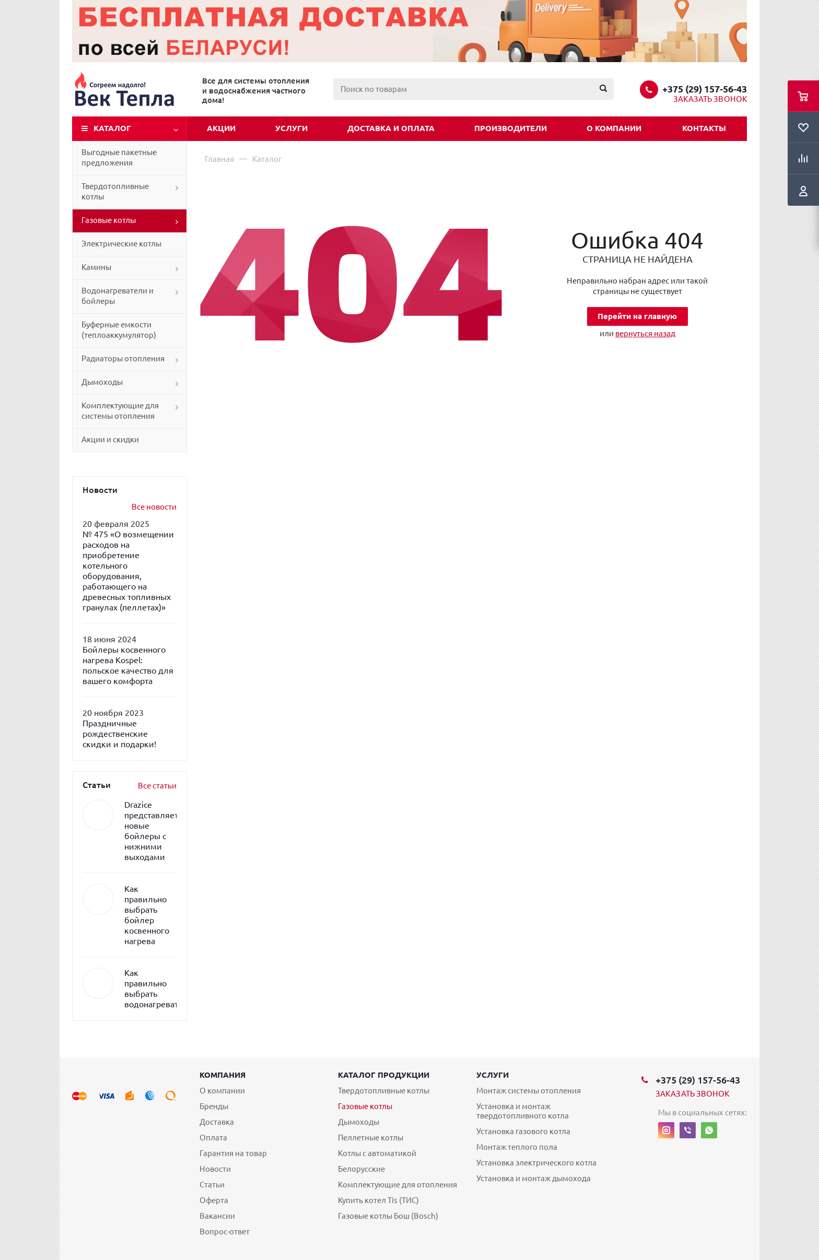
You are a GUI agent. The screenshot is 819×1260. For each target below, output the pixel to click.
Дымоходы (102, 382)
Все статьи (157, 785)
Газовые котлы (108, 220)
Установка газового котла (523, 1131)
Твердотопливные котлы (115, 191)
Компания (222, 1074)
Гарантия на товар (233, 1153)
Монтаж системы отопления (528, 1090)
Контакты (704, 128)
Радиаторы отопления (123, 358)
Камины (96, 267)
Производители (510, 128)
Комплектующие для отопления (397, 1184)
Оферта (214, 1200)
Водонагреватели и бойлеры (117, 295)
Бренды (214, 1106)
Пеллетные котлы (370, 1137)
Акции (221, 128)
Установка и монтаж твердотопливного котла (522, 1111)
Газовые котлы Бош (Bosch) (388, 1215)
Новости (215, 1168)
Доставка (217, 1121)
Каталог (112, 128)
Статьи (212, 1184)
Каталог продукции (383, 1074)
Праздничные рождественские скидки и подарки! (119, 734)
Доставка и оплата (391, 128)
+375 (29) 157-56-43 (704, 88)
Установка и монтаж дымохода (533, 1178)
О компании (614, 128)
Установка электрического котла (536, 1162)
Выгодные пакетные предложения (119, 157)
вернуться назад (645, 333)
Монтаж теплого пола (516, 1147)
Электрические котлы (121, 243)
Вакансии (217, 1215)
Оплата (213, 1137)
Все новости (154, 506)
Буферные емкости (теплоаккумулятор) (118, 329)
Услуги (291, 128)
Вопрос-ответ (225, 1231)
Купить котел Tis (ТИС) (378, 1200)
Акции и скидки (110, 439)
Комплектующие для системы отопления (120, 410)
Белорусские (361, 1168)
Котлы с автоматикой (377, 1153)
